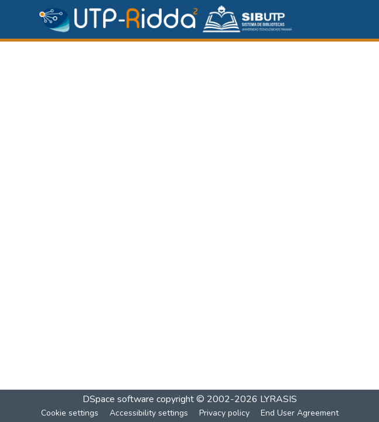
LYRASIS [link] (278, 399)
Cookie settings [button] (69, 412)
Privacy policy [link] (224, 412)
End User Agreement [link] (300, 412)
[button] (166, 19)
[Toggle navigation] (336, 19)
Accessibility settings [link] (149, 412)
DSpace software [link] (118, 399)
